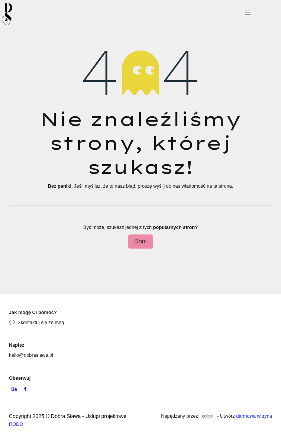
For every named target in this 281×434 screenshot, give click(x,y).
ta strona (222, 186)
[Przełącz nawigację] (247, 14)
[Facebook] (25, 389)
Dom (140, 241)
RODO (16, 424)
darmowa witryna (254, 416)
